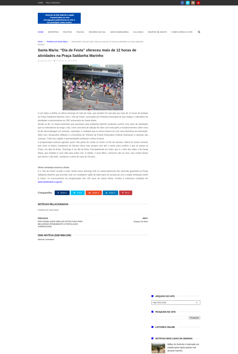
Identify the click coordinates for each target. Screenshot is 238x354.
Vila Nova (138, 32)
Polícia (80, 32)
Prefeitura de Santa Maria (57, 42)
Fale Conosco (53, 3)
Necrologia (172, 164)
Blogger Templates (47, 350)
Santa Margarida (119, 32)
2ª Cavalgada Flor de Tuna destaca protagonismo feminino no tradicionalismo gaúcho (183, 181)
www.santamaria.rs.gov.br (50, 182)
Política (67, 32)
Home (40, 3)
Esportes (53, 32)
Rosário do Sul (97, 32)
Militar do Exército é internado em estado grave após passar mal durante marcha (183, 98)
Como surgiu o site (182, 32)
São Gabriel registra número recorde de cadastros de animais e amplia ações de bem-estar (183, 126)
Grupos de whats (157, 32)
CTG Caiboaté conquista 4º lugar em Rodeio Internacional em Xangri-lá (183, 112)
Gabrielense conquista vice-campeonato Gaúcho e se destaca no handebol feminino (183, 140)
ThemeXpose (75, 350)
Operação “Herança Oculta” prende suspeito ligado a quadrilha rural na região (183, 154)
